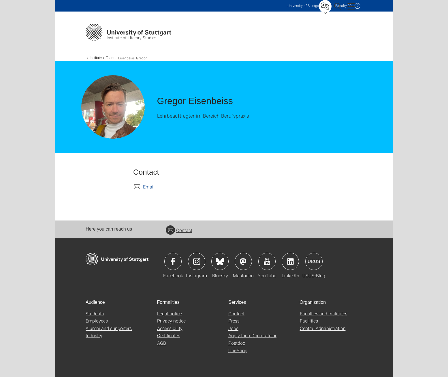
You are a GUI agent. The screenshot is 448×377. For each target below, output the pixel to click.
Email (149, 187)
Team (110, 58)
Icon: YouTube (267, 261)
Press (234, 321)
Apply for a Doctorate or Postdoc (252, 339)
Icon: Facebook (173, 261)
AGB (161, 343)
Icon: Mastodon (243, 261)
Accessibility (169, 328)
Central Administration (323, 328)
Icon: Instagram (196, 261)
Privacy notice (171, 321)
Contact (179, 230)
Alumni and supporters (109, 328)
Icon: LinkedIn (290, 261)
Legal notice (169, 313)
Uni (304, 5)
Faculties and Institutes (323, 313)
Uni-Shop (237, 350)
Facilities (309, 321)
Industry (94, 335)
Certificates (168, 335)
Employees (97, 321)
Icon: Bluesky (220, 261)
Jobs (233, 328)
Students (95, 313)
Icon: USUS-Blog (314, 261)
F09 (343, 5)
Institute (96, 58)
